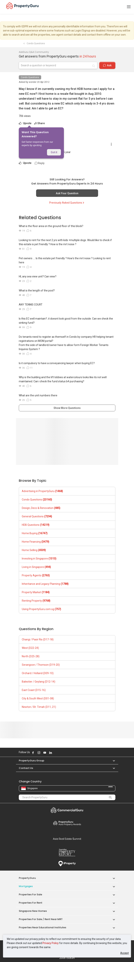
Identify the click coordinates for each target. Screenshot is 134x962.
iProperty (67, 863)
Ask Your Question (67, 193)
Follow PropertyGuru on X (55, 752)
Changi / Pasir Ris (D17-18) (38, 639)
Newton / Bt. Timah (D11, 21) (39, 706)
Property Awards (67, 823)
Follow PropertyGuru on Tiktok (59, 752)
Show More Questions (67, 407)
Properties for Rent (30, 902)
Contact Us (26, 768)
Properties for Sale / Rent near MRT (41, 919)
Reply (40, 163)
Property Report (67, 852)
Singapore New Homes (33, 911)
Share (39, 123)
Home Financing (35, 541)
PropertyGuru (27, 878)
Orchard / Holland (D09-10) (38, 673)
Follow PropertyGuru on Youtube (44, 752)
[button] (112, 760)
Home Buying (35, 533)
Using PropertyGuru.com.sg (41, 609)
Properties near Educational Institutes (42, 927)
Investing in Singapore (39, 558)
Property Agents (36, 575)
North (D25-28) (30, 656)
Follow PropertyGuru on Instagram (39, 752)
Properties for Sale (30, 894)
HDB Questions (35, 524)
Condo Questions (30, 77)
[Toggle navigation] (128, 7)
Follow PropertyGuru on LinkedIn (50, 752)
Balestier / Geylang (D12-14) (38, 681)
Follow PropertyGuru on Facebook (33, 752)
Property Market (36, 592)
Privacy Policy (50, 943)
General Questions (37, 516)
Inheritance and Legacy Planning (45, 583)
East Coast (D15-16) (34, 690)
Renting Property (36, 600)
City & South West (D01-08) (38, 698)
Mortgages (26, 886)
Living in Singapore (36, 566)
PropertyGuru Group (31, 760)
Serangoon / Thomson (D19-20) (41, 664)
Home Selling (34, 550)
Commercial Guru (67, 810)
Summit (67, 838)
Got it (54, 152)
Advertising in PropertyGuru (42, 491)
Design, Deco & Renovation (41, 507)
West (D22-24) (30, 647)
